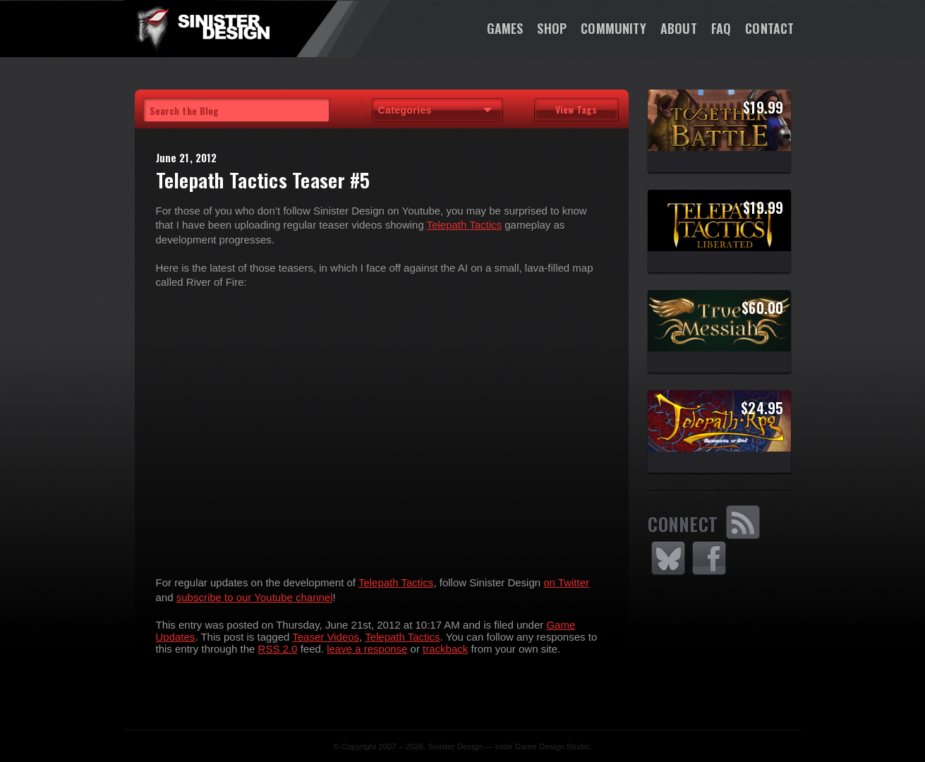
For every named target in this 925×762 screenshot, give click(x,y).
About (678, 28)
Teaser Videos (325, 637)
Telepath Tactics (464, 225)
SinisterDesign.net (201, 28)
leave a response (367, 649)
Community (613, 28)
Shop (552, 28)
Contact (769, 28)
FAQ (721, 28)
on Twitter (566, 582)
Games (505, 28)
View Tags (576, 109)
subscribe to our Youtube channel (254, 597)
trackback (445, 649)
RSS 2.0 (278, 649)
